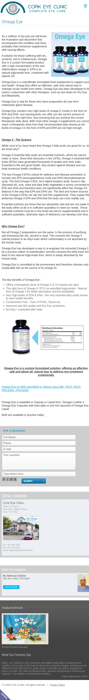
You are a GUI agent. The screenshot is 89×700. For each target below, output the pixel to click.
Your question (39, 461)
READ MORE (11, 587)
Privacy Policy (57, 685)
